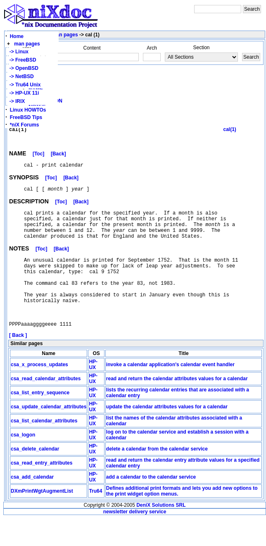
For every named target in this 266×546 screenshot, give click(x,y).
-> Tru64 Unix (23, 85)
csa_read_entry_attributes (41, 491)
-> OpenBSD (22, 68)
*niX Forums (24, 125)
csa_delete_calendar (35, 476)
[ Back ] (18, 363)
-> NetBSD (20, 76)
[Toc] (38, 158)
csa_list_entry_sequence (40, 420)
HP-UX (93, 392)
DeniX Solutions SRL (160, 533)
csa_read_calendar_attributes (46, 406)
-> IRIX (16, 101)
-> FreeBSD (21, 60)
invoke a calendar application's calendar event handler (170, 392)
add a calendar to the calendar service (151, 505)
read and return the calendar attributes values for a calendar (177, 406)
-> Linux (17, 52)
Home (17, 36)
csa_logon (23, 462)
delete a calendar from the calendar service (157, 476)
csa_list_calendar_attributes (44, 448)
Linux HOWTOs (28, 110)
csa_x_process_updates (39, 392)
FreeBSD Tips (26, 117)
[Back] (58, 158)
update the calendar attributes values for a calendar (167, 434)
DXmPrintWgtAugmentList (42, 519)
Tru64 (95, 519)
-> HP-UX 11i (23, 93)
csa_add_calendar (32, 505)
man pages (27, 44)
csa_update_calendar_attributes (48, 434)
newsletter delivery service (134, 539)
